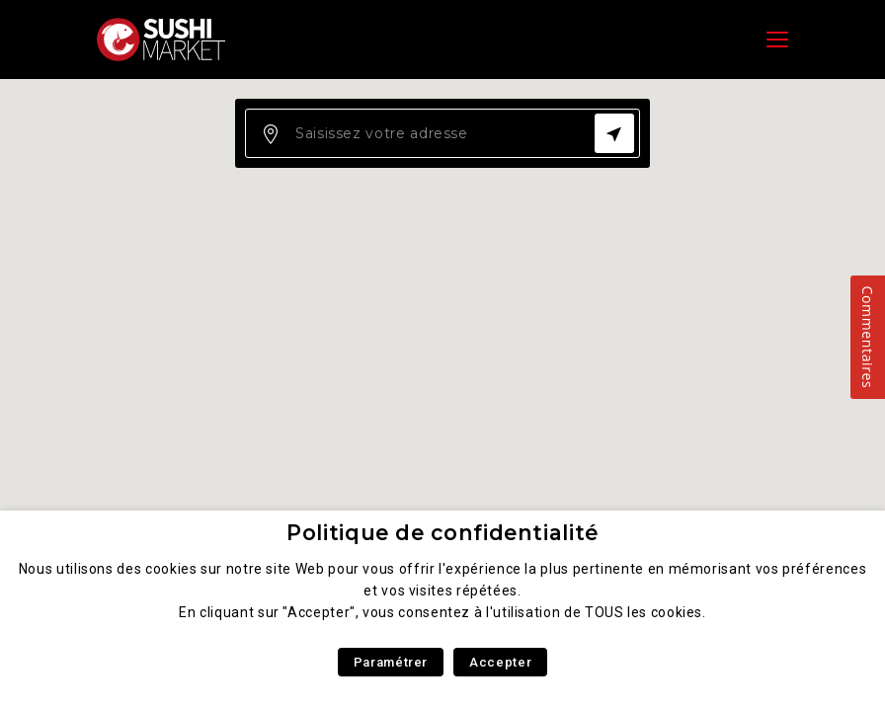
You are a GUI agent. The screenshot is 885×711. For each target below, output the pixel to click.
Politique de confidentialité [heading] (442, 532)
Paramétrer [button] (391, 662)
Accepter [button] (500, 662)
